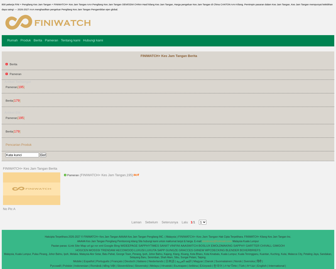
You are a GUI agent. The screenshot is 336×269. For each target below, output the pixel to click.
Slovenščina (125, 265)
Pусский (55, 265)
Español (89, 261)
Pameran (51, 40)
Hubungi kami (93, 40)
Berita (38, 40)
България (180, 265)
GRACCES (186, 250)
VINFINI (175, 245)
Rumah (12, 40)
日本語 (170, 261)
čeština (193, 265)
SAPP (161, 250)
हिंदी (259, 261)
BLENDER (232, 250)
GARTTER (253, 245)
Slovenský (141, 265)
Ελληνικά (205, 265)
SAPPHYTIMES (148, 245)
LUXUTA (151, 250)
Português (102, 261)
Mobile (77, 261)
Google (108, 245)
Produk (26, 40)
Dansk (209, 261)
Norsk (238, 261)
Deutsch (130, 261)
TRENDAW (108, 250)
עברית (251, 265)
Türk (242, 265)
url (88, 245)
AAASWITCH (189, 245)
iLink (71, 245)
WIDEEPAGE (129, 245)
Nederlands (156, 261)
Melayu (154, 265)
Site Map (80, 245)
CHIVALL (266, 245)
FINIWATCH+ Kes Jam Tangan (198, 236)
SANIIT (164, 245)
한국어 (217, 265)
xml (101, 245)
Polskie (67, 265)
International (277, 265)
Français (117, 261)
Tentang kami (70, 40)
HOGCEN (82, 250)
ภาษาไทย (231, 265)
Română (95, 265)
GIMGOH (279, 245)
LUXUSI (139, 250)
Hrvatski (166, 265)
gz (92, 245)
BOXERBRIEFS (250, 250)
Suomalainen (223, 261)
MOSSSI (94, 250)
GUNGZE (172, 250)
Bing (117, 245)
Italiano (141, 261)
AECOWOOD (125, 250)
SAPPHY (239, 245)
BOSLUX (204, 245)
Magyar (198, 261)
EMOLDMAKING (222, 245)
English (262, 265)
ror (96, 245)
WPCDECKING (215, 250)
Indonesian (81, 265)
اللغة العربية (184, 261)
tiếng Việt (109, 265)
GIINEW (199, 250)
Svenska (249, 261)
